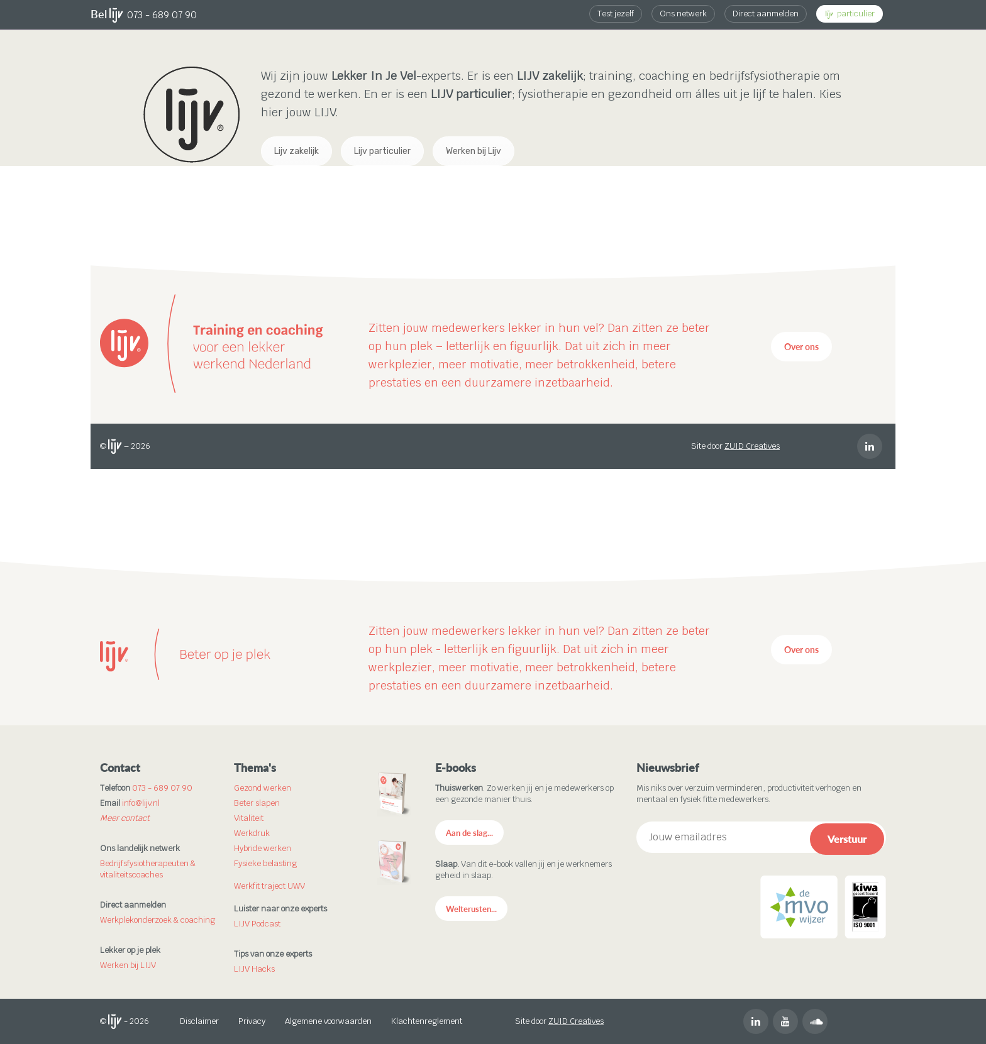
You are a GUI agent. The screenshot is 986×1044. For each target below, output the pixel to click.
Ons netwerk (683, 13)
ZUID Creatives (752, 446)
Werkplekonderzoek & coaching (157, 920)
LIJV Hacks (254, 969)
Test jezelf (615, 13)
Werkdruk (252, 833)
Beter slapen (257, 803)
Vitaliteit (248, 818)
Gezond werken (262, 788)
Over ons (801, 346)
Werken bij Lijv (473, 151)
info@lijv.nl (141, 803)
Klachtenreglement (426, 1021)
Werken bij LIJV (128, 965)
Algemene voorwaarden (328, 1021)
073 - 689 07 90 (162, 15)
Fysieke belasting (265, 863)
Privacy (251, 1021)
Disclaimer (199, 1021)
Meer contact (125, 818)
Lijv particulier (382, 151)
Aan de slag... (469, 833)
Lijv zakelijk (296, 151)
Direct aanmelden (766, 13)
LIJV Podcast (257, 923)
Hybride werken (262, 848)
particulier (850, 13)
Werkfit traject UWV (269, 886)
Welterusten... (471, 909)
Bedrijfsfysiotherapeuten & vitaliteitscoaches (148, 869)
